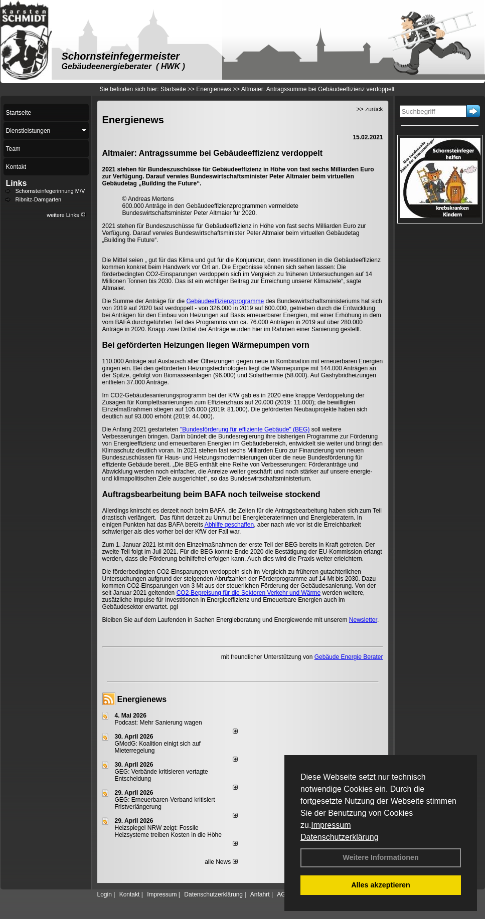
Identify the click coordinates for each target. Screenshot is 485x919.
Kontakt (129, 894)
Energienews (142, 699)
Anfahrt (260, 894)
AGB (283, 894)
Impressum (331, 825)
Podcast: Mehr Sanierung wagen (158, 722)
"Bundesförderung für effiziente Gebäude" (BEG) (244, 429)
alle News (221, 861)
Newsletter (363, 619)
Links (16, 183)
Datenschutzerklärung (339, 837)
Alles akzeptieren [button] (380, 885)
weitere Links (66, 215)
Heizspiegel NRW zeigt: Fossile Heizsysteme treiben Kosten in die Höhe (168, 831)
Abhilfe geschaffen (229, 524)
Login (104, 894)
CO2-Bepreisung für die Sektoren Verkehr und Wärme (248, 592)
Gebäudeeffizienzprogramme (225, 301)
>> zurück (370, 109)
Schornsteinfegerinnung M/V (50, 191)
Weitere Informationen (381, 857)
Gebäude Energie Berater (348, 656)
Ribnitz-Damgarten (39, 199)
